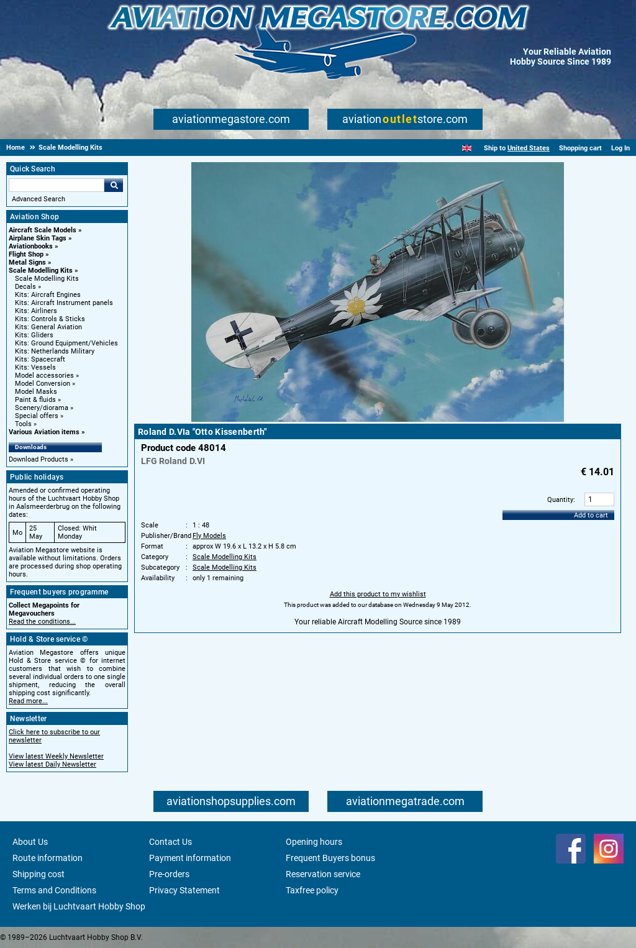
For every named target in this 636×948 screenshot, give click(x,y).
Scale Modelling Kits (41, 271)
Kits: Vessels (35, 367)
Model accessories (44, 375)
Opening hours (314, 842)
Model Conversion (42, 384)
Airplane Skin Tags (37, 238)
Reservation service (323, 874)
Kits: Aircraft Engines (48, 295)
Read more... (28, 701)
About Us (30, 842)
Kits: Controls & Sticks (50, 319)
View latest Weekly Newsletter (56, 756)
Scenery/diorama (41, 408)
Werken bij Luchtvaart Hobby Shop (78, 906)
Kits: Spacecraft (40, 359)
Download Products (38, 459)
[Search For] (56, 185)
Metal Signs (27, 262)
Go (113, 185)
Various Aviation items (44, 432)
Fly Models (209, 536)
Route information (47, 858)
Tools (23, 424)
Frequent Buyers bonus (330, 858)
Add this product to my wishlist (378, 594)
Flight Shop (26, 254)
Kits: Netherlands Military (54, 351)
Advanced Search (38, 199)
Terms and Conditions (54, 890)
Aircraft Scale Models (42, 230)
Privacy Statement (184, 890)
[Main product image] (377, 419)
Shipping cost (38, 874)
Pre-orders (169, 874)
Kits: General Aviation (48, 327)
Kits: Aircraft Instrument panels (64, 303)
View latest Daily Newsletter (52, 764)
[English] (466, 148)
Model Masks (36, 392)
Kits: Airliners (36, 311)
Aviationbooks (31, 246)
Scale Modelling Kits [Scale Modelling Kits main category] (47, 279)
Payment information (190, 858)
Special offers (36, 416)
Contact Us (170, 842)
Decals (25, 287)
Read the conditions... (42, 622)
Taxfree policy (312, 890)
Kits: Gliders (34, 335)
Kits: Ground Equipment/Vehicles (66, 343)
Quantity (560, 500)
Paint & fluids (35, 400)
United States (528, 148)
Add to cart (591, 515)
